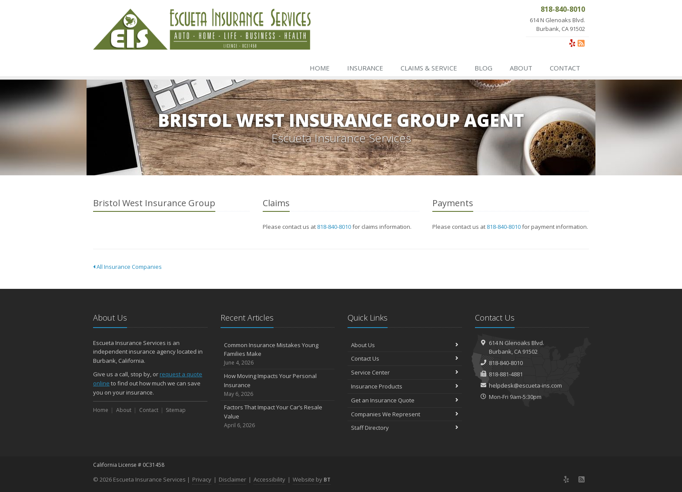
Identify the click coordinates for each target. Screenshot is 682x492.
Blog (483, 68)
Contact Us (404, 358)
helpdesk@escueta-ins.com (525, 385)
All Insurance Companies (127, 267)
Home (320, 68)
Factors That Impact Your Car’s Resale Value (277, 416)
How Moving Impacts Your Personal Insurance (277, 385)
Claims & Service (429, 68)
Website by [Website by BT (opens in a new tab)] (312, 479)
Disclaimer (232, 479)
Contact (565, 68)
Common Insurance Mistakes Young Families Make (277, 354)
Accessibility (269, 479)
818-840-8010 (334, 227)
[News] (581, 43)
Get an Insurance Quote (404, 400)
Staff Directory (404, 428)
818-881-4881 (506, 374)
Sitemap (176, 410)
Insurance (365, 68)
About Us (404, 345)
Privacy (201, 479)
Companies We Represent (404, 414)
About (521, 68)
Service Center (404, 372)
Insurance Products (404, 386)
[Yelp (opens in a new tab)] (572, 43)
